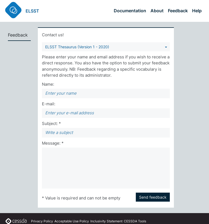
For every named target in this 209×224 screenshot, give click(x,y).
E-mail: (48, 103)
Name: (48, 84)
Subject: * (51, 123)
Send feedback (153, 197)
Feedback (178, 10)
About (157, 10)
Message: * (53, 143)
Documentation (130, 10)
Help (197, 10)
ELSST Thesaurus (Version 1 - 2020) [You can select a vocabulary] (77, 46)
